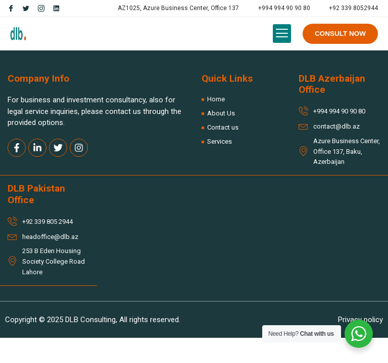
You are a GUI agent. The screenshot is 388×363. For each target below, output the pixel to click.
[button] (282, 33)
